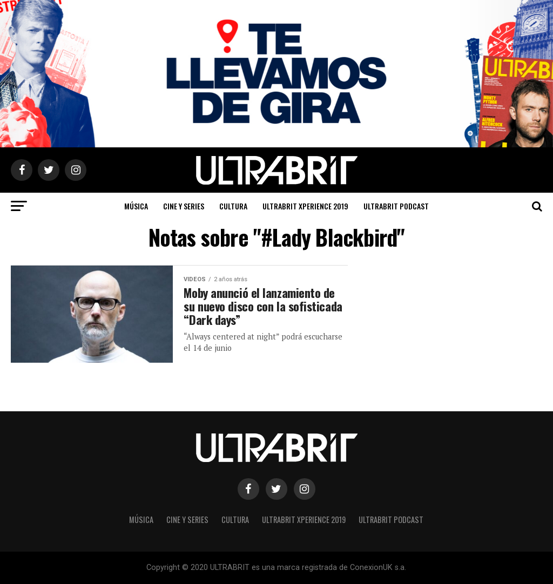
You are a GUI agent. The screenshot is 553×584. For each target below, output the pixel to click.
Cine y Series (183, 206)
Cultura (233, 206)
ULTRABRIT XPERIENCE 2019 (305, 206)
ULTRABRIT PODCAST (396, 206)
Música (136, 206)
